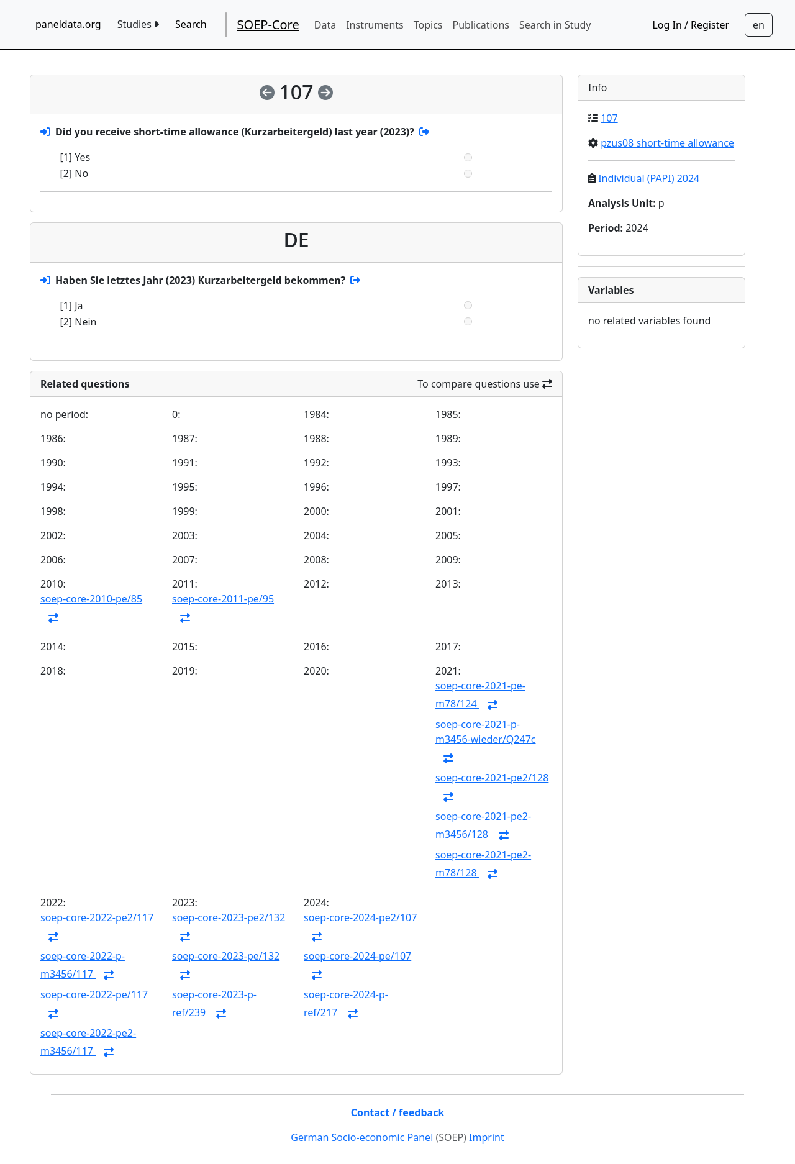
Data (325, 25)
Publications (481, 25)
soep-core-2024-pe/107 (357, 956)
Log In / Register (690, 25)
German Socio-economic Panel (362, 1137)
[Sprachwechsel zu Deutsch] (759, 25)
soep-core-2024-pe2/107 (360, 917)
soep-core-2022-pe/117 (94, 994)
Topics (428, 25)
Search (191, 24)
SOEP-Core (268, 24)
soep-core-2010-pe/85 (91, 599)
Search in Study (555, 25)
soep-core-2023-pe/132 (225, 956)
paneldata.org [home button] (68, 24)
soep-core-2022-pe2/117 (96, 917)
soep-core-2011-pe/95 (223, 599)
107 (609, 118)
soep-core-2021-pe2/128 (491, 777)
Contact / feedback (398, 1112)
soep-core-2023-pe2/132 (228, 917)
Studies (138, 24)
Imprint (486, 1137)
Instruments (375, 25)
